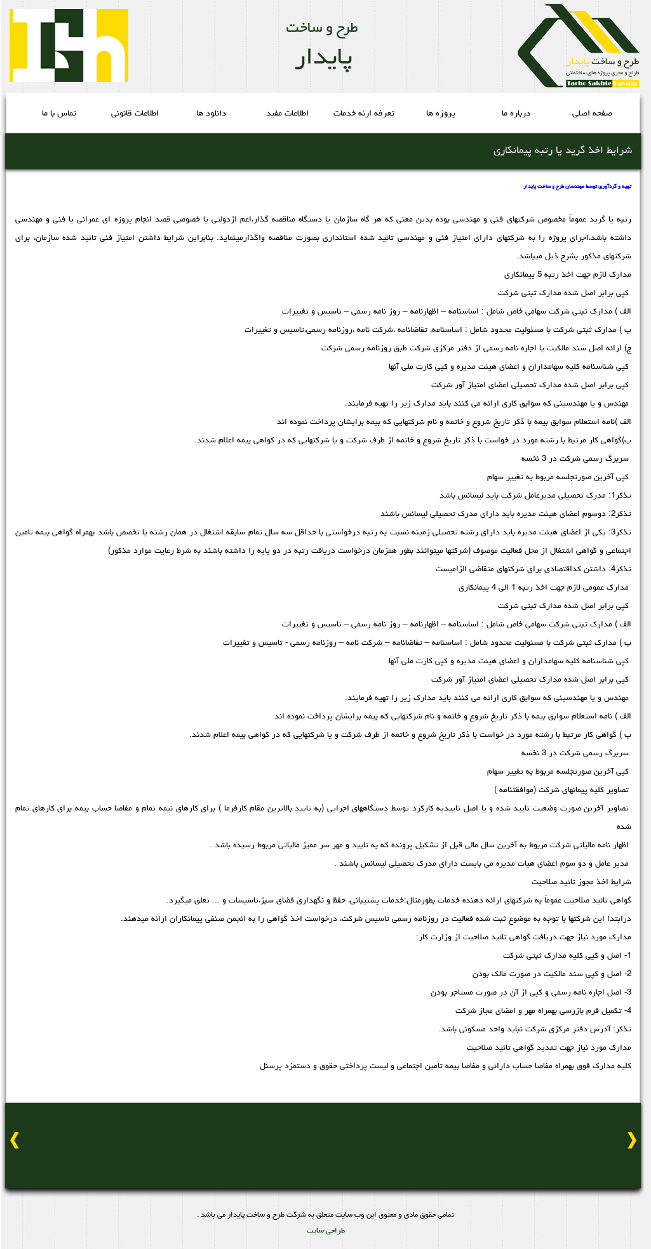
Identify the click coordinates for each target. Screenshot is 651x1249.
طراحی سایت (326, 1231)
